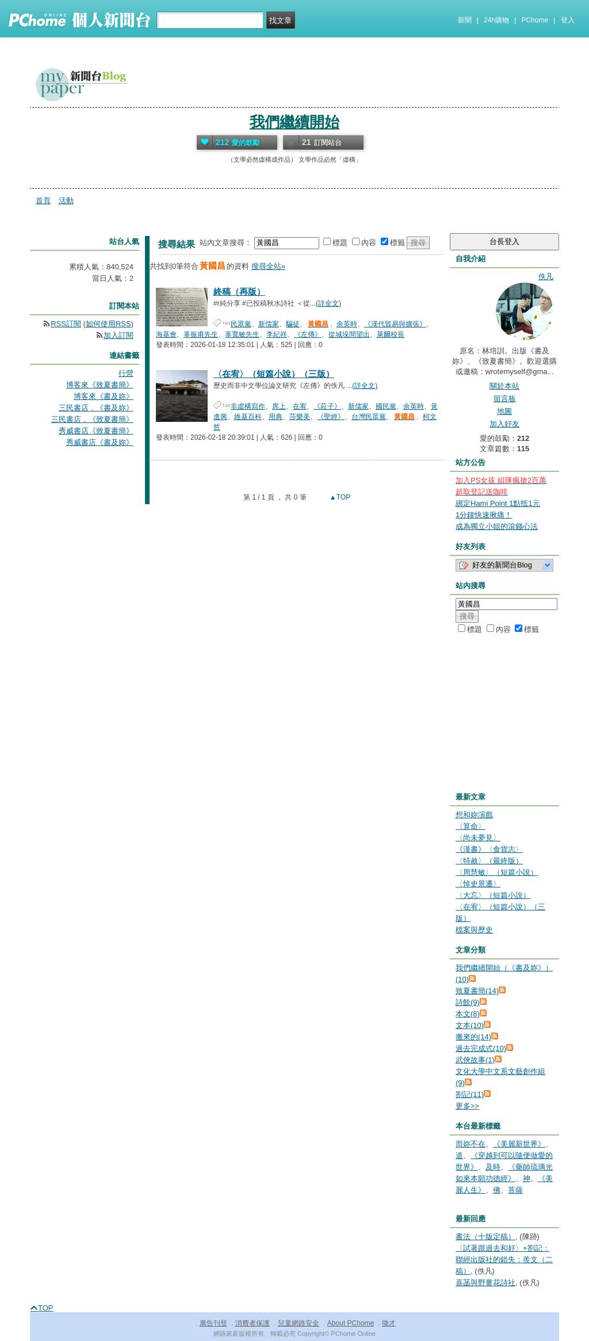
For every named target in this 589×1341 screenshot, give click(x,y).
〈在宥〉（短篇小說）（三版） (273, 374)
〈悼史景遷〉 (478, 883)
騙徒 (293, 324)
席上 (279, 406)
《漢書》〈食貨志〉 (489, 849)
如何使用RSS (108, 323)
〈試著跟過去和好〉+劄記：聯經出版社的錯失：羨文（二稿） (504, 1259)
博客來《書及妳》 (103, 396)
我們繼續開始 (294, 122)
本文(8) (468, 1013)
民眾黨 (241, 324)
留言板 (505, 398)
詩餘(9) (468, 1002)
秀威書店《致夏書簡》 (96, 430)
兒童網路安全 (298, 1323)
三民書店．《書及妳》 (96, 407)
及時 (492, 1167)
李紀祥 (276, 334)
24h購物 (496, 20)
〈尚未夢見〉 (478, 837)
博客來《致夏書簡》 (99, 384)
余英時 (346, 324)
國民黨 (386, 406)
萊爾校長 (390, 334)
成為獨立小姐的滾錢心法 (497, 526)
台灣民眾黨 (368, 417)
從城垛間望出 (349, 334)
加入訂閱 (118, 335)
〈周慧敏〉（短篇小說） (497, 872)
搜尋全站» (268, 266)
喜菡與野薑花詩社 (485, 1282)
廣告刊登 (213, 1323)
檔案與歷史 (474, 929)
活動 (66, 200)
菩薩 (515, 1190)
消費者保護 (252, 1323)
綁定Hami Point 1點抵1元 (498, 503)
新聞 (465, 20)
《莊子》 (327, 406)
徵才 (389, 1323)
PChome (534, 20)
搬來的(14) (473, 1037)
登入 (568, 20)
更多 (467, 1106)
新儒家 (268, 324)
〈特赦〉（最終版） (489, 860)
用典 (275, 417)
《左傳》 (308, 334)
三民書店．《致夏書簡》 (92, 419)
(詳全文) (328, 303)
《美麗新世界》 (519, 1144)
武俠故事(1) (475, 1060)
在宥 (300, 406)
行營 (125, 373)
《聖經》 (331, 417)
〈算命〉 (470, 826)
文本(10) (470, 1025)
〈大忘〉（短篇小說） (493, 895)
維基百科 (248, 417)
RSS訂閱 (66, 323)
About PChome (350, 1323)
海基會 (166, 334)
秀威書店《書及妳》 (99, 442)
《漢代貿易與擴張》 (395, 324)
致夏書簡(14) (477, 990)
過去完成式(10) (481, 1048)
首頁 (43, 200)
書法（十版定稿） (485, 1236)
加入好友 (504, 424)
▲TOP (339, 497)
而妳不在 (470, 1144)
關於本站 (504, 386)
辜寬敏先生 (242, 334)
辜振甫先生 (200, 334)
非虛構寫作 (248, 406)
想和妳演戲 (474, 814)
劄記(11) (470, 1094)
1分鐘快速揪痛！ (484, 515)
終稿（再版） (239, 291)
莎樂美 (299, 417)
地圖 (504, 411)
